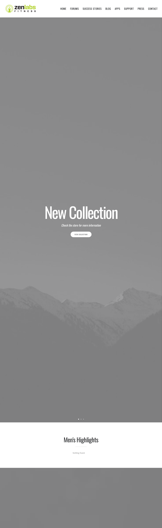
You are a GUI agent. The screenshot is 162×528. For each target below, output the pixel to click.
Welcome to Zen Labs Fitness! (25, 311)
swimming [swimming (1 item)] (137, 496)
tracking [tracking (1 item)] (135, 500)
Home (63, 9)
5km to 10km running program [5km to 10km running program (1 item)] (132, 401)
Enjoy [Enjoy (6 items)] (147, 428)
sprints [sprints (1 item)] (123, 492)
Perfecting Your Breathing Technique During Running (99, 314)
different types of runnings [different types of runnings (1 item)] (131, 428)
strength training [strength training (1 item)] (136, 492)
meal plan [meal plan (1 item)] (124, 475)
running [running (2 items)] (143, 479)
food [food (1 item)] (147, 433)
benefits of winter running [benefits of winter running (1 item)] (130, 410)
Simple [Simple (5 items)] (138, 487)
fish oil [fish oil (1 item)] (139, 433)
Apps (117, 9)
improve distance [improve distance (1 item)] (126, 454)
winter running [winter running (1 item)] (133, 504)
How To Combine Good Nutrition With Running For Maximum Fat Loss (136, 316)
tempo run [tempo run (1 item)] (124, 500)
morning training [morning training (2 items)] (138, 475)
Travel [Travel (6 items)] (144, 500)
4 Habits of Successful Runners (96, 405)
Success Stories (92, 9)
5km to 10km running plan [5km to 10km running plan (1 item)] (130, 397)
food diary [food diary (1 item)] (124, 437)
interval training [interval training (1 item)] (127, 462)
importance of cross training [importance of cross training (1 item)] (131, 450)
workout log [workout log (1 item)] (125, 508)
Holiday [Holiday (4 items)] (142, 445)
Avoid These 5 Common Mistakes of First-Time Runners (98, 398)
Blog (108, 9)
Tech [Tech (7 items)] (145, 496)
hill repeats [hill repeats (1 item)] (130, 445)
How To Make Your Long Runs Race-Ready (99, 412)
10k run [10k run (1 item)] (123, 406)
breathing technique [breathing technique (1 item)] (128, 420)
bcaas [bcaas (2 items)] (131, 406)
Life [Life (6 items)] (138, 462)
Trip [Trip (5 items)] (121, 504)
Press (141, 9)
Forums (74, 9)
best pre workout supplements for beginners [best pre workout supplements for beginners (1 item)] (133, 415)
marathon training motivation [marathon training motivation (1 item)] (132, 471)
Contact (153, 9)
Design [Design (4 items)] (136, 424)
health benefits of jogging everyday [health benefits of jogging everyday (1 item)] (134, 441)
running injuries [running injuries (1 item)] (126, 487)
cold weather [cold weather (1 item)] (125, 424)
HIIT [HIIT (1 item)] (121, 445)
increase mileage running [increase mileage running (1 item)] (130, 458)
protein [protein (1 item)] (123, 479)
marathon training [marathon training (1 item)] (127, 466)
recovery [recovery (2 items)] (133, 479)
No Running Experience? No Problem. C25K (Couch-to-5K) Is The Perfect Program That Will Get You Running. (61, 322)
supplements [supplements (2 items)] (125, 496)
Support (129, 9)
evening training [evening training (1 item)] (126, 433)
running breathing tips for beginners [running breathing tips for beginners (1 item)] (134, 483)
